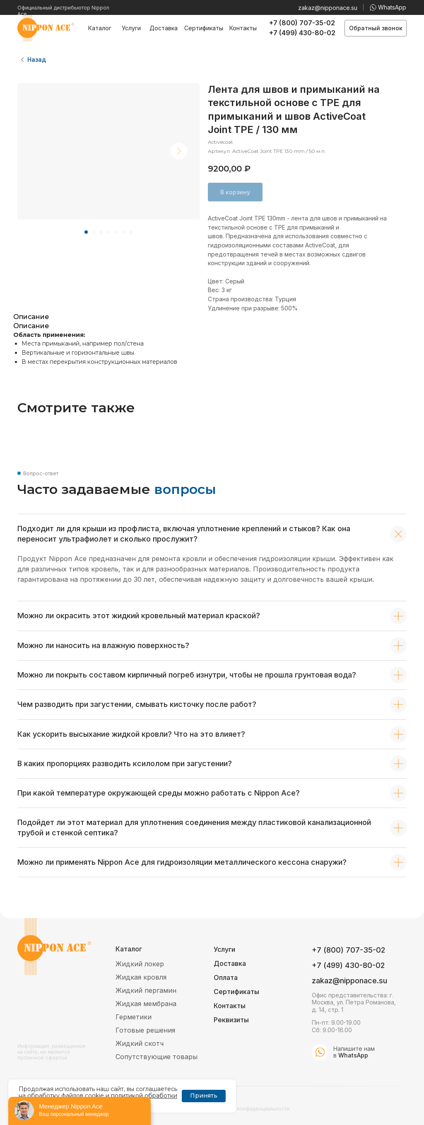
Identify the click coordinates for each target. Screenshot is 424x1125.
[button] (375, 28)
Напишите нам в (354, 1052)
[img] (320, 1052)
